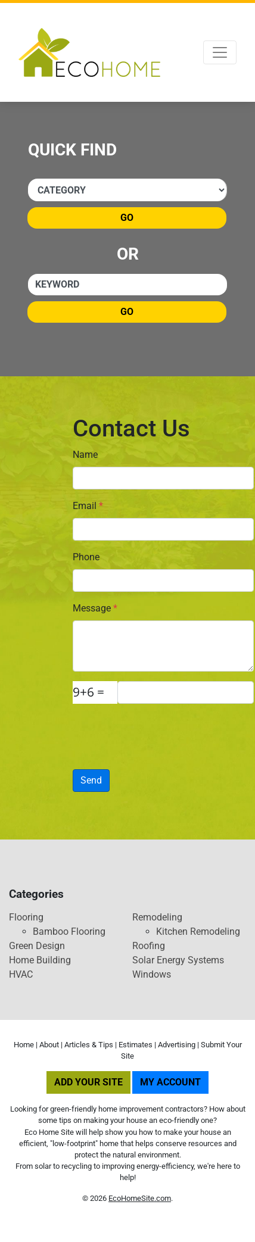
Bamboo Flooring (69, 931)
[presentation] (142, 731)
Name (85, 454)
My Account (170, 1082)
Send (91, 780)
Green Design (37, 945)
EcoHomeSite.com (139, 1198)
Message (95, 608)
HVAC (21, 974)
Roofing (148, 945)
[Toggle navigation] (220, 52)
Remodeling (157, 917)
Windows (151, 974)
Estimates (136, 1044)
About (49, 1044)
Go (126, 217)
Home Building (40, 960)
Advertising (176, 1044)
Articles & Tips (88, 1044)
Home (24, 1044)
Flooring (26, 917)
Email (88, 505)
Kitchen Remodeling (198, 931)
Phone (86, 557)
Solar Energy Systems (178, 960)
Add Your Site (88, 1082)
